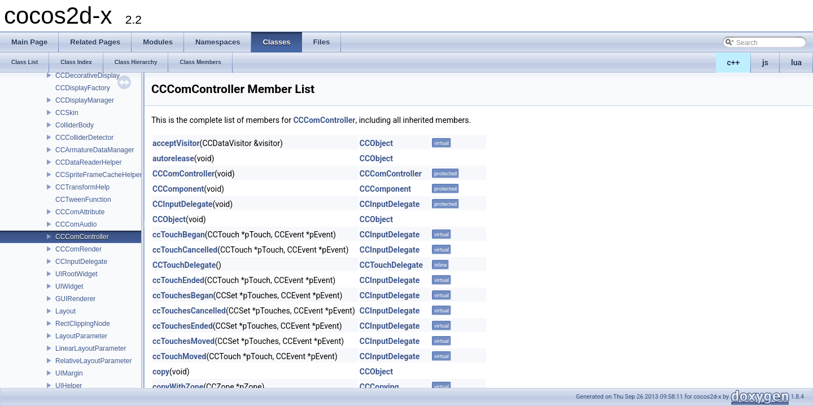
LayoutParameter (81, 336)
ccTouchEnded (178, 280)
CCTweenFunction (83, 200)
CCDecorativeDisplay (87, 76)
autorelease (173, 158)
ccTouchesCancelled (189, 310)
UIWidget (69, 286)
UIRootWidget (76, 274)
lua (796, 62)
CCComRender (78, 249)
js (765, 62)
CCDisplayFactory (82, 88)
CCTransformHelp (82, 187)
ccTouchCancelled (184, 249)
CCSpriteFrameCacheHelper (98, 175)
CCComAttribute (79, 212)
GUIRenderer (75, 299)
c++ (733, 62)
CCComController (82, 237)
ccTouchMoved (179, 356)
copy (160, 371)
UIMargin (69, 373)
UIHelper (68, 386)
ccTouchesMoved (183, 341)
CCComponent (178, 188)
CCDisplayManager (84, 100)
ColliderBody (74, 125)
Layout (65, 311)
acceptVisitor (176, 143)
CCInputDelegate (81, 262)
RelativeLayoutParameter (93, 361)
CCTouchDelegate (184, 265)
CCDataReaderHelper (88, 162)
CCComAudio (76, 224)
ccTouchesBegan (182, 295)
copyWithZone (177, 386)
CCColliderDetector (84, 138)
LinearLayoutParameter (90, 348)
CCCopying (379, 386)
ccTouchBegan (178, 234)
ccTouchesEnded (182, 325)
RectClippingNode (82, 324)
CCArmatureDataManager (94, 150)
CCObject (376, 143)
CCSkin (66, 113)
